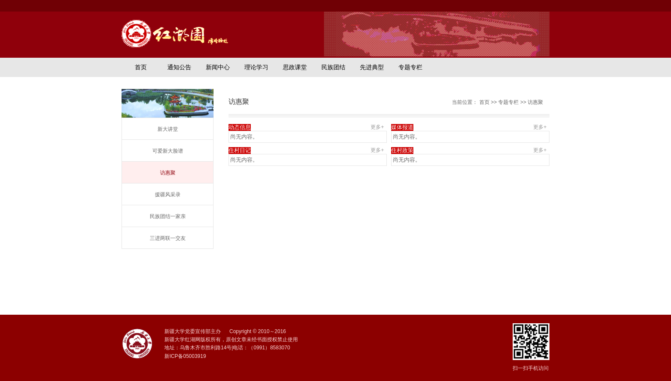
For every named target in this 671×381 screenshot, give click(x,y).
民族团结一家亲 (168, 216)
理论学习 (256, 67)
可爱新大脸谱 (167, 151)
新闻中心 (218, 67)
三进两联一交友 (168, 238)
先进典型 (372, 67)
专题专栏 (410, 67)
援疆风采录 (168, 195)
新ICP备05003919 (185, 356)
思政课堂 (295, 67)
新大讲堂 (167, 129)
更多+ (379, 127)
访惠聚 (167, 173)
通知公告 (179, 67)
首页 (141, 67)
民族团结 (333, 67)
